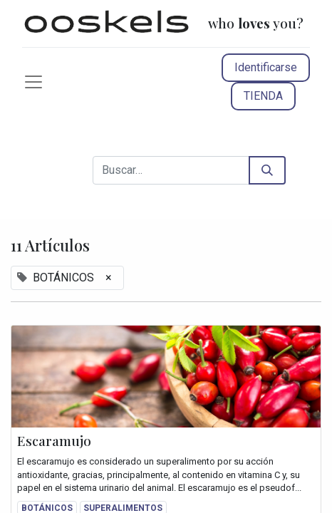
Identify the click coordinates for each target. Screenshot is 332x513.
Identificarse (265, 67)
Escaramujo (54, 441)
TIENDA (263, 96)
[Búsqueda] (267, 170)
